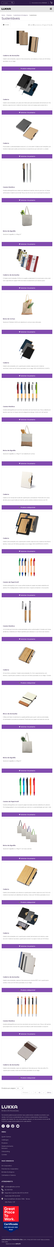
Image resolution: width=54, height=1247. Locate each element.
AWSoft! (18, 1244)
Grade (6, 25)
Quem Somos (6, 1136)
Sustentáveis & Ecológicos (20, 15)
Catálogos (5, 1140)
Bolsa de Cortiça (9, 319)
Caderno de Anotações (11, 55)
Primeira (25, 1092)
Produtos (9, 15)
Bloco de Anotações (10, 714)
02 (39, 1092)
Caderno (6, 99)
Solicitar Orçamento (27, 112)
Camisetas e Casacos (9, 1175)
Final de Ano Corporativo (10, 1169)
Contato (4, 1154)
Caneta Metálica (9, 187)
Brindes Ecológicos (8, 1172)
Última (49, 1092)
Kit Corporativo (7, 1165)
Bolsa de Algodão (9, 231)
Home (3, 15)
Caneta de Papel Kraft (11, 582)
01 (35, 1092)
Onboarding (6, 1151)
